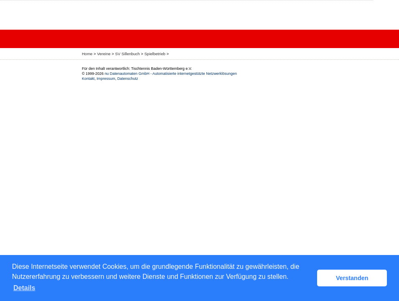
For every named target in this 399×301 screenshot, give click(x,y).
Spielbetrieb (155, 53)
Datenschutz (127, 79)
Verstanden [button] (352, 278)
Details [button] (24, 287)
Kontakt (88, 79)
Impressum (106, 79)
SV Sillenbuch (127, 53)
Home (87, 53)
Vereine (103, 53)
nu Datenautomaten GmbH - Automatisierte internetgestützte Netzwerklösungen (170, 73)
